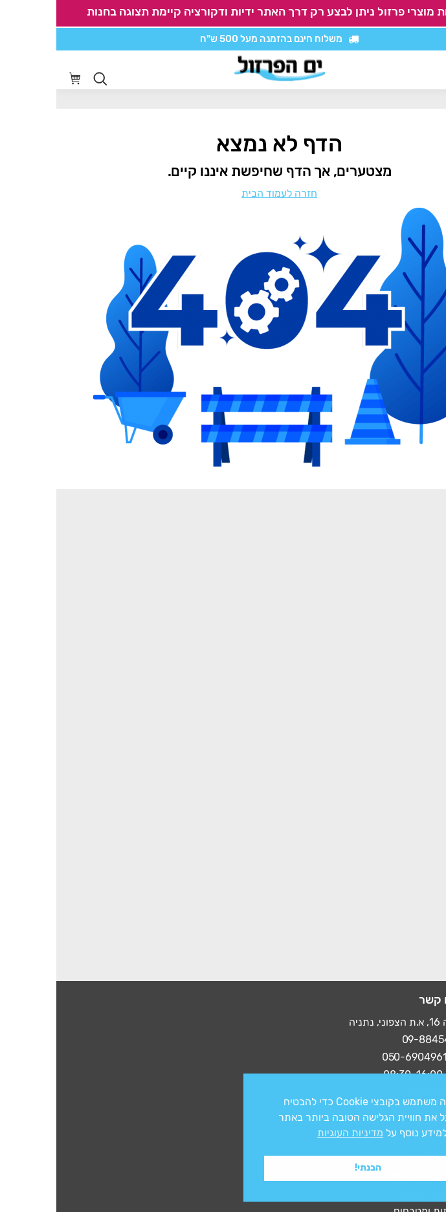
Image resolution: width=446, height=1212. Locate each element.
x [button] (424, 1083)
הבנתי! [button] (311, 1167)
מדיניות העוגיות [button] (294, 1133)
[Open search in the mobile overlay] (44, 78)
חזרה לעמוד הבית (223, 193)
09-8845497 (375, 1039)
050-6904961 (358, 1057)
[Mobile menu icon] (426, 70)
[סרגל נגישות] (398, 70)
